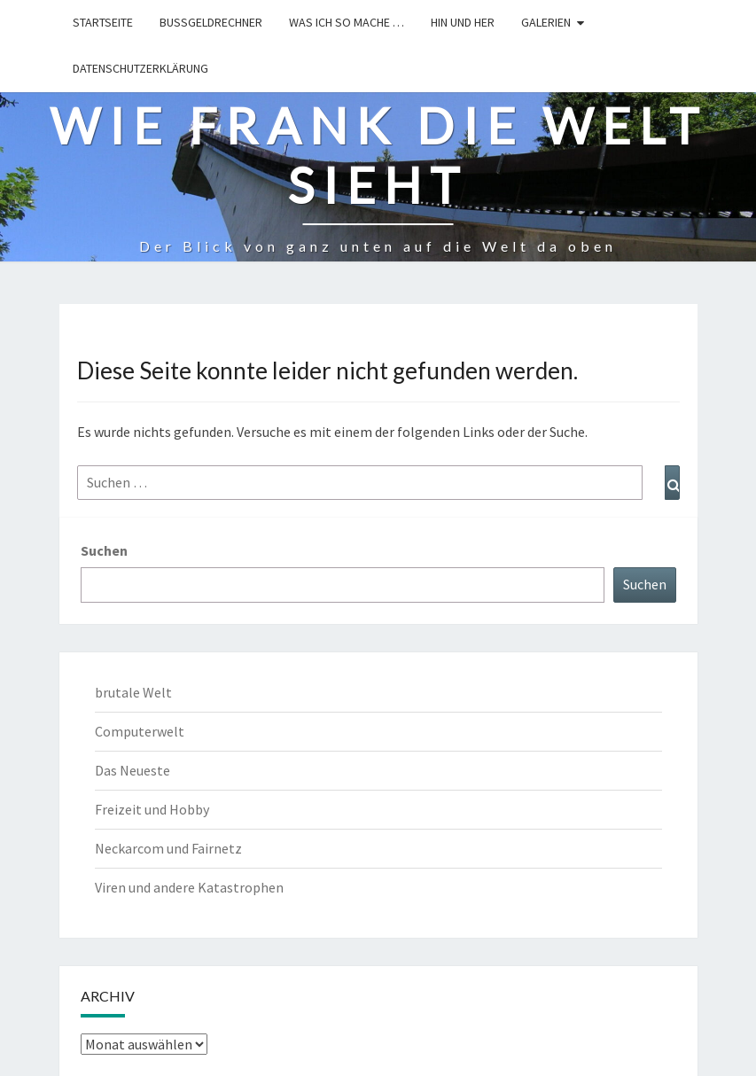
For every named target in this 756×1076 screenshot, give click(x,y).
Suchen (104, 550)
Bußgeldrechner (211, 22)
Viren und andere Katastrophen (189, 887)
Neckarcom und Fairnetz (168, 848)
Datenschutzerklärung (140, 68)
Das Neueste (132, 770)
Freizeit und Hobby (152, 809)
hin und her (463, 22)
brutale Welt (133, 692)
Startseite (103, 22)
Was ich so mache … (346, 22)
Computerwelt (139, 731)
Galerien (546, 22)
